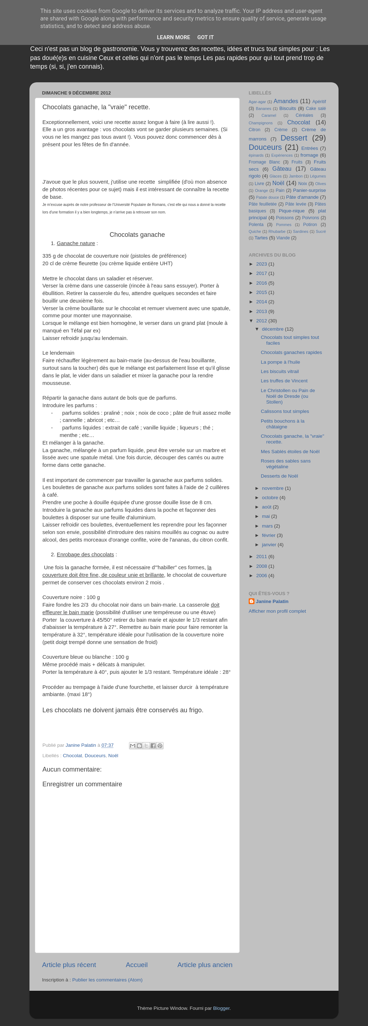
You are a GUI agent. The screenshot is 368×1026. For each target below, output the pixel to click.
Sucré (321, 231)
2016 (262, 283)
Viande (283, 237)
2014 (262, 301)
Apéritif (319, 101)
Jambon (296, 176)
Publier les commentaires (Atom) (107, 980)
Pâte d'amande (302, 197)
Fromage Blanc (264, 162)
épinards (256, 155)
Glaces (276, 176)
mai (266, 516)
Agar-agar (257, 102)
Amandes (285, 101)
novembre (273, 488)
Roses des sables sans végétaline (286, 463)
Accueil (137, 965)
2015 (262, 292)
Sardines (300, 231)
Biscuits (287, 108)
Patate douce (267, 197)
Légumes (318, 176)
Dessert (294, 137)
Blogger (221, 1008)
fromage (309, 155)
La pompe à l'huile (280, 362)
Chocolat (72, 755)
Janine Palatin (272, 601)
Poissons (285, 217)
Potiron (310, 224)
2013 (262, 311)
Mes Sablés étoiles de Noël (290, 451)
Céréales (304, 115)
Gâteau (281, 168)
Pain (280, 190)
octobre (271, 497)
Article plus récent (69, 965)
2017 (262, 273)
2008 (262, 566)
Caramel (269, 115)
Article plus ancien (205, 965)
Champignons (261, 123)
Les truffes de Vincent (284, 380)
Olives (320, 183)
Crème (280, 129)
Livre (259, 183)
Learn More (173, 37)
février (269, 535)
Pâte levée (295, 204)
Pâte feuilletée (263, 204)
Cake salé (316, 108)
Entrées (309, 148)
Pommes (283, 224)
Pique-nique (292, 210)
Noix (302, 183)
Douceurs (95, 755)
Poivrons (310, 217)
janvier (270, 544)
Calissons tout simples (285, 411)
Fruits (296, 162)
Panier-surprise (309, 190)
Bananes (263, 108)
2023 (262, 264)
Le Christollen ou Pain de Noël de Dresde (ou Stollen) (288, 396)
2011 (262, 556)
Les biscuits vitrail (280, 371)
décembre (273, 329)
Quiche (255, 231)
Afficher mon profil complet (277, 611)
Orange (261, 190)
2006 (262, 575)
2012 (262, 320)
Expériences (282, 155)
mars (268, 526)
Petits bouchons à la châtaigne (283, 423)
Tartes (261, 237)
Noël (113, 755)
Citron (254, 129)
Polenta (256, 224)
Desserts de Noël (279, 476)
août (267, 507)
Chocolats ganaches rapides (291, 352)
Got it (205, 37)
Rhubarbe (276, 231)
